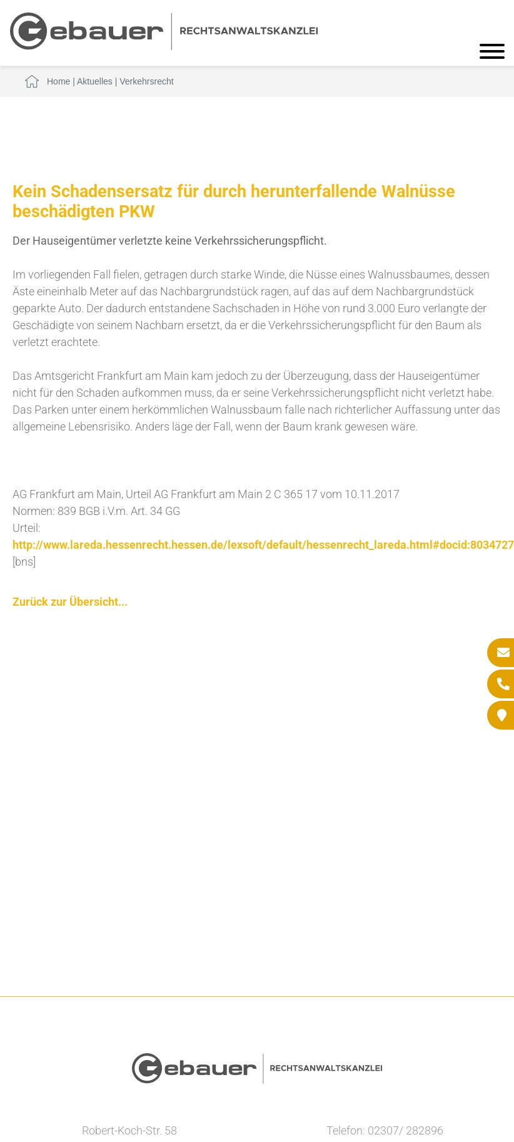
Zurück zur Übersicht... (70, 601)
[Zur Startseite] (164, 46)
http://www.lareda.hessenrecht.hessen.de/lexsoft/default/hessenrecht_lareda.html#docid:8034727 (263, 544)
